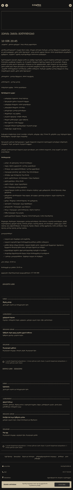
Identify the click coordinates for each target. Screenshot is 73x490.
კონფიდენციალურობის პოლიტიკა (46, 456)
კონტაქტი (37, 458)
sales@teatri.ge (66, 466)
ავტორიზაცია (6, 5)
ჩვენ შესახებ (8, 456)
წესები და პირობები (28, 456)
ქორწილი (61, 456)
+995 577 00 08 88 (66, 472)
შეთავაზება (17, 456)
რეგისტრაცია (2, 5)
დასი (66, 456)
